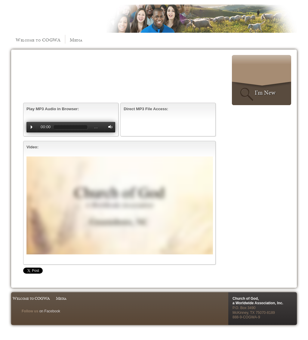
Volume (108, 127)
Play (31, 127)
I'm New (265, 92)
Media (76, 39)
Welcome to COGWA (38, 39)
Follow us (30, 311)
